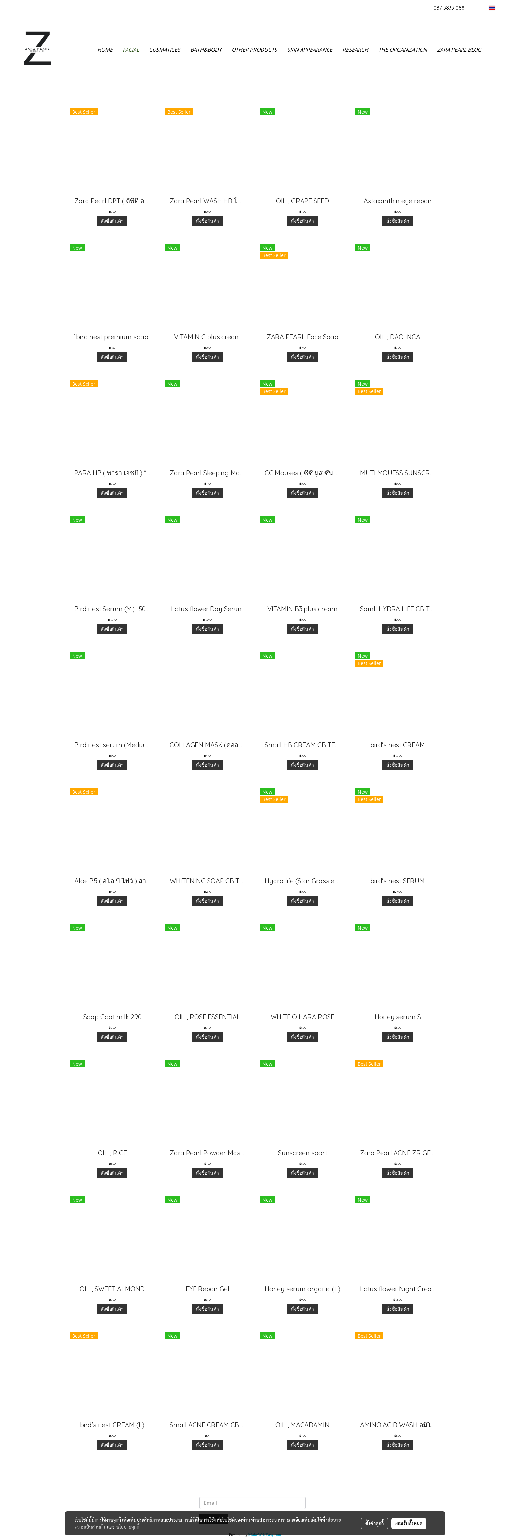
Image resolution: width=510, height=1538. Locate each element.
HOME (105, 49)
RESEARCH (355, 49)
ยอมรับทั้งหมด (409, 1523)
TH (496, 8)
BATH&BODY (205, 49)
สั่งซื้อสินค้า (112, 221)
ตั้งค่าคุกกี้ (374, 1523)
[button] (496, 49)
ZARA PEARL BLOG (459, 49)
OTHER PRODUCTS (254, 49)
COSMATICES (164, 49)
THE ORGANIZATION (402, 49)
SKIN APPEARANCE (309, 49)
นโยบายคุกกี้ (127, 1527)
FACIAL (131, 49)
